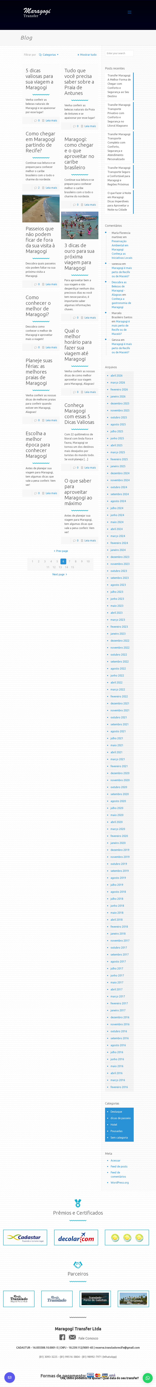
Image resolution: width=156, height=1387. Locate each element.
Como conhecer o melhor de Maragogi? (38, 305)
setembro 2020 (120, 794)
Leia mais (51, 120)
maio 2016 (117, 1066)
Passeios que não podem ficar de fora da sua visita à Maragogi (40, 240)
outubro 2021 (119, 717)
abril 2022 (117, 682)
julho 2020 (117, 808)
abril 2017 (117, 989)
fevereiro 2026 (119, 389)
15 (72, 567)
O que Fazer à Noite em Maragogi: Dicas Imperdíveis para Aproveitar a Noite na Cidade (119, 201)
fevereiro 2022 (119, 696)
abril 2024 (117, 528)
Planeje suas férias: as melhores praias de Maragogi (39, 372)
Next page (60, 574)
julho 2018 (117, 898)
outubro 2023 (119, 570)
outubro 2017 (119, 947)
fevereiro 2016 (119, 1087)
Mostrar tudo (87, 54)
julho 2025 (117, 431)
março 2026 (118, 382)
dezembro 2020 (120, 773)
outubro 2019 (119, 863)
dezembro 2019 (120, 849)
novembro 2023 (120, 563)
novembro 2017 (120, 940)
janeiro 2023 (118, 633)
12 (54, 567)
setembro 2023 (120, 577)
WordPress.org (120, 1182)
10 (88, 561)
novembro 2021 (120, 710)
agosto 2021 (118, 731)
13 (60, 567)
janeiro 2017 (118, 1010)
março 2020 (118, 828)
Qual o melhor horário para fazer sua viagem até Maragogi (78, 345)
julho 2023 (117, 591)
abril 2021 (117, 752)
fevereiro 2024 (119, 542)
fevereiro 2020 (119, 835)
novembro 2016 (120, 1024)
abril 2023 (117, 612)
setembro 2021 (120, 724)
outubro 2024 (119, 487)
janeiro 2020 (118, 842)
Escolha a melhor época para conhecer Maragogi (38, 444)
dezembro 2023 (120, 556)
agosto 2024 (118, 501)
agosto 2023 (118, 584)
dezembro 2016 (120, 1017)
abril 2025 (117, 445)
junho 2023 (117, 598)
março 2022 (118, 689)
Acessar (115, 1160)
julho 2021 (117, 738)
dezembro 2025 (120, 403)
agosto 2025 (118, 424)
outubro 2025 (119, 417)
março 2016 (118, 1080)
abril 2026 (117, 375)
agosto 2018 (118, 891)
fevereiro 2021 (119, 766)
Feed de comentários (118, 1174)
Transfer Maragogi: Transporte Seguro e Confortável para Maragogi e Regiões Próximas (119, 176)
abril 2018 (117, 919)
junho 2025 (117, 438)
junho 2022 (117, 675)
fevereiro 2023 (119, 626)
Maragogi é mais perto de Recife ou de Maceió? (122, 272)
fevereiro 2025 (119, 459)
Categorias (49, 54)
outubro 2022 (119, 654)
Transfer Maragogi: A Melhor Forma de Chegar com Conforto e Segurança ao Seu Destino (119, 86)
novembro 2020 (120, 780)
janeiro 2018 (118, 933)
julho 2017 (117, 968)
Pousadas (117, 1131)
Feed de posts (119, 1166)
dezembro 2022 (120, 640)
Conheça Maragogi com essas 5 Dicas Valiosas (79, 413)
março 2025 (118, 452)
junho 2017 (117, 975)
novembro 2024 (120, 480)
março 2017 (118, 996)
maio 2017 (117, 982)
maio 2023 (117, 605)
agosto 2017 (118, 961)
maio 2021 (117, 745)
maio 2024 (117, 522)
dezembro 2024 (120, 473)
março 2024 (118, 535)
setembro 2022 (120, 661)
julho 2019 (117, 884)
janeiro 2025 (118, 466)
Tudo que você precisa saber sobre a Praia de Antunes (79, 82)
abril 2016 (117, 1073)
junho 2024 (117, 515)
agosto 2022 (118, 668)
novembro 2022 (120, 647)
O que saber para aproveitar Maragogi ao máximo (78, 492)
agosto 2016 (118, 1045)
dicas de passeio (121, 1118)
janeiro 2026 (118, 396)
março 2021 (118, 759)
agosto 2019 (118, 877)
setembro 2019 (120, 870)
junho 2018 (117, 905)
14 (66, 567)
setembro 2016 (120, 1038)
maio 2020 (117, 814)
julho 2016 (117, 1052)
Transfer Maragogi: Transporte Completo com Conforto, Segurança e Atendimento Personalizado (119, 147)
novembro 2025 (120, 410)
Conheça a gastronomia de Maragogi (121, 303)
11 (47, 567)
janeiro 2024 (118, 549)
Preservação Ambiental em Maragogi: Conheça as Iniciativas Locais (122, 249)
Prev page (60, 550)
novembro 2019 (120, 856)
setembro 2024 (120, 494)
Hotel (114, 1124)
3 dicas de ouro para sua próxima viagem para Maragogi (79, 256)
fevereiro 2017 (119, 1003)
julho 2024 (117, 508)
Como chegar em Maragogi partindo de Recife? (40, 142)
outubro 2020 (119, 787)
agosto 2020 (118, 801)
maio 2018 (117, 912)
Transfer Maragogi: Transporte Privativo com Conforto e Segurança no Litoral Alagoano (119, 115)
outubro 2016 (119, 1031)
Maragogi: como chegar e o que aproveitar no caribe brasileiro (79, 153)
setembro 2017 (120, 954)
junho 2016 (117, 1059)
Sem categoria (119, 1137)
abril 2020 (117, 821)
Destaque (116, 1111)
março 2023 (118, 619)
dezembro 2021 (120, 703)
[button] (148, 1378)
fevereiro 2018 (119, 926)
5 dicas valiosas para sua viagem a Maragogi (39, 79)
